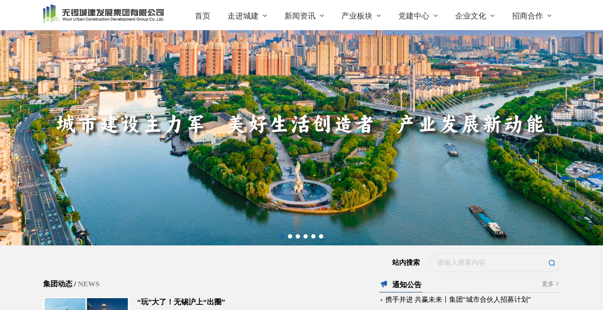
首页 (202, 16)
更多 (551, 283)
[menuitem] (202, 15)
